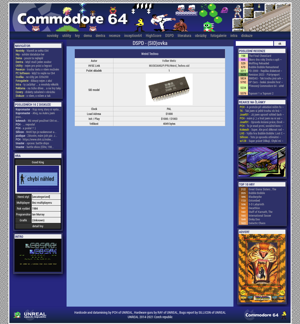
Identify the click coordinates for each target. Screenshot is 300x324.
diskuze (246, 35)
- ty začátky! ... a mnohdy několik (37, 84)
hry (77, 35)
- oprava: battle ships (32, 143)
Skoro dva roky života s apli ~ (265, 59)
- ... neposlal (25, 124)
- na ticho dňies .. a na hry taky (38, 88)
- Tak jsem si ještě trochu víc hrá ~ (261, 111)
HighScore (153, 35)
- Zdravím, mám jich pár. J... (36, 135)
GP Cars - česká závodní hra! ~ (266, 82)
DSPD (169, 35)
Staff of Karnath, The (260, 212)
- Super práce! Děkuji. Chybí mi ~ (261, 141)
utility (66, 35)
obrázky (200, 35)
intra (233, 35)
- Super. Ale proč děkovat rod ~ (262, 129)
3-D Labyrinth (256, 204)
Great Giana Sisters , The (262, 189)
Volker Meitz (169, 60)
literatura (184, 35)
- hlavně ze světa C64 (32, 50)
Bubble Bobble (257, 193)
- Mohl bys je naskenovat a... (36, 132)
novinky (52, 35)
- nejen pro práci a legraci (34, 65)
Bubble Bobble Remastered (264, 67)
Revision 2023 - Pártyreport (264, 74)
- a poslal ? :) (26, 128)
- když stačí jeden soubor (34, 62)
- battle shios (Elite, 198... (35, 147)
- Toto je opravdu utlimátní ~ (260, 137)
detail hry (37, 226)
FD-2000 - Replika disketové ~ (265, 71)
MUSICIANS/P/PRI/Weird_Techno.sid (169, 65)
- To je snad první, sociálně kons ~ (261, 126)
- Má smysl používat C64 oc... (37, 120)
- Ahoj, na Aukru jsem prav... (35, 115)
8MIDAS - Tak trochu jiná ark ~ (266, 78)
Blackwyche (255, 197)
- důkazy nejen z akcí (34, 80)
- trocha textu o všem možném (37, 69)
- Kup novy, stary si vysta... (38, 109)
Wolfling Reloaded (259, 63)
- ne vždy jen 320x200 (32, 77)
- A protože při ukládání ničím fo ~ (262, 107)
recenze (114, 35)
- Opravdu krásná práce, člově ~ (262, 122)
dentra (100, 35)
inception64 (133, 35)
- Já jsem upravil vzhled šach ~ (262, 114)
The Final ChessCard (260, 56)
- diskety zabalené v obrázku (35, 92)
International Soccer (260, 215)
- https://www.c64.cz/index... (34, 139)
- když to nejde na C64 (35, 73)
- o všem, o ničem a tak (33, 96)
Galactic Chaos (257, 223)
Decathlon (254, 208)
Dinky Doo (254, 219)
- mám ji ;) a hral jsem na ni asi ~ (261, 118)
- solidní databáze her (30, 54)
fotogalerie (218, 35)
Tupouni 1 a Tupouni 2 (261, 93)
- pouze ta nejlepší (29, 58)
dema (88, 35)
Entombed (254, 200)
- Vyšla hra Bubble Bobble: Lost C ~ (262, 133)
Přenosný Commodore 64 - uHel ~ (266, 87)
